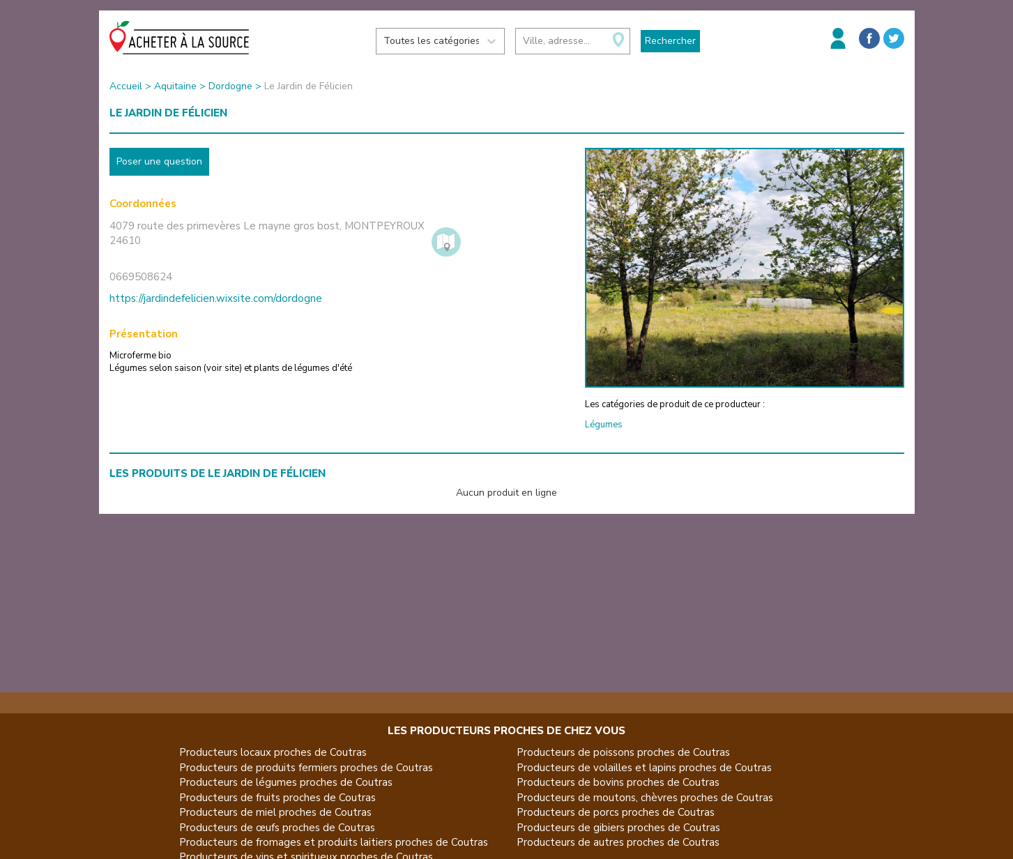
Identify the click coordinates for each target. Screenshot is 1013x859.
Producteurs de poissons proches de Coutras (623, 752)
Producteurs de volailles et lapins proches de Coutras (644, 768)
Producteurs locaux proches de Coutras (273, 752)
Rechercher (670, 40)
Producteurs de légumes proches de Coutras (286, 782)
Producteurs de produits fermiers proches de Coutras (306, 768)
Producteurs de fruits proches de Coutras (277, 798)
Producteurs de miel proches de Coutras (275, 812)
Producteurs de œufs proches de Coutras (277, 828)
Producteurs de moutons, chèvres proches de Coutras (645, 798)
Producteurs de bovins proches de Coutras (618, 782)
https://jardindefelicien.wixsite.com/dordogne (215, 298)
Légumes (604, 424)
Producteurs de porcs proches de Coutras (616, 812)
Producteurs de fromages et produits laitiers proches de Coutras (333, 842)
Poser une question (159, 161)
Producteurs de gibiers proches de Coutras (618, 828)
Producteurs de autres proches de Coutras (618, 842)
